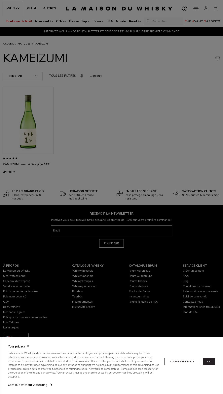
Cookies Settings (182, 369)
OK (209, 369)
